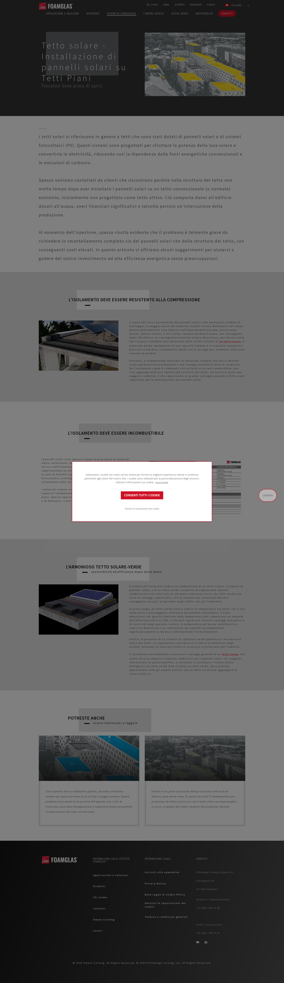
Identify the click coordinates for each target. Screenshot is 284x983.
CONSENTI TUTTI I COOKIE (142, 495)
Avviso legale (161, 482)
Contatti (268, 495)
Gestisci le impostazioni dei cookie (142, 508)
